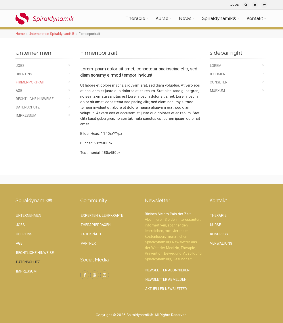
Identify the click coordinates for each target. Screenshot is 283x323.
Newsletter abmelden (165, 279)
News (185, 18)
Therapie (135, 18)
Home (20, 34)
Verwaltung (221, 243)
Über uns (24, 74)
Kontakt (255, 18)
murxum (217, 91)
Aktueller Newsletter (166, 289)
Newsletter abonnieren (167, 270)
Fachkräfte (91, 234)
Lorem (215, 66)
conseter (218, 82)
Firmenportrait (30, 82)
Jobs (234, 4)
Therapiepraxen (96, 225)
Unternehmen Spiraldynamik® (52, 34)
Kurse (162, 18)
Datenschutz (28, 107)
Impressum (26, 115)
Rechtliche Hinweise (35, 99)
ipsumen (217, 74)
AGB (19, 91)
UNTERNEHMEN (28, 215)
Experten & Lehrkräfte (102, 215)
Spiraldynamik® (219, 18)
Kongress (219, 234)
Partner (88, 243)
